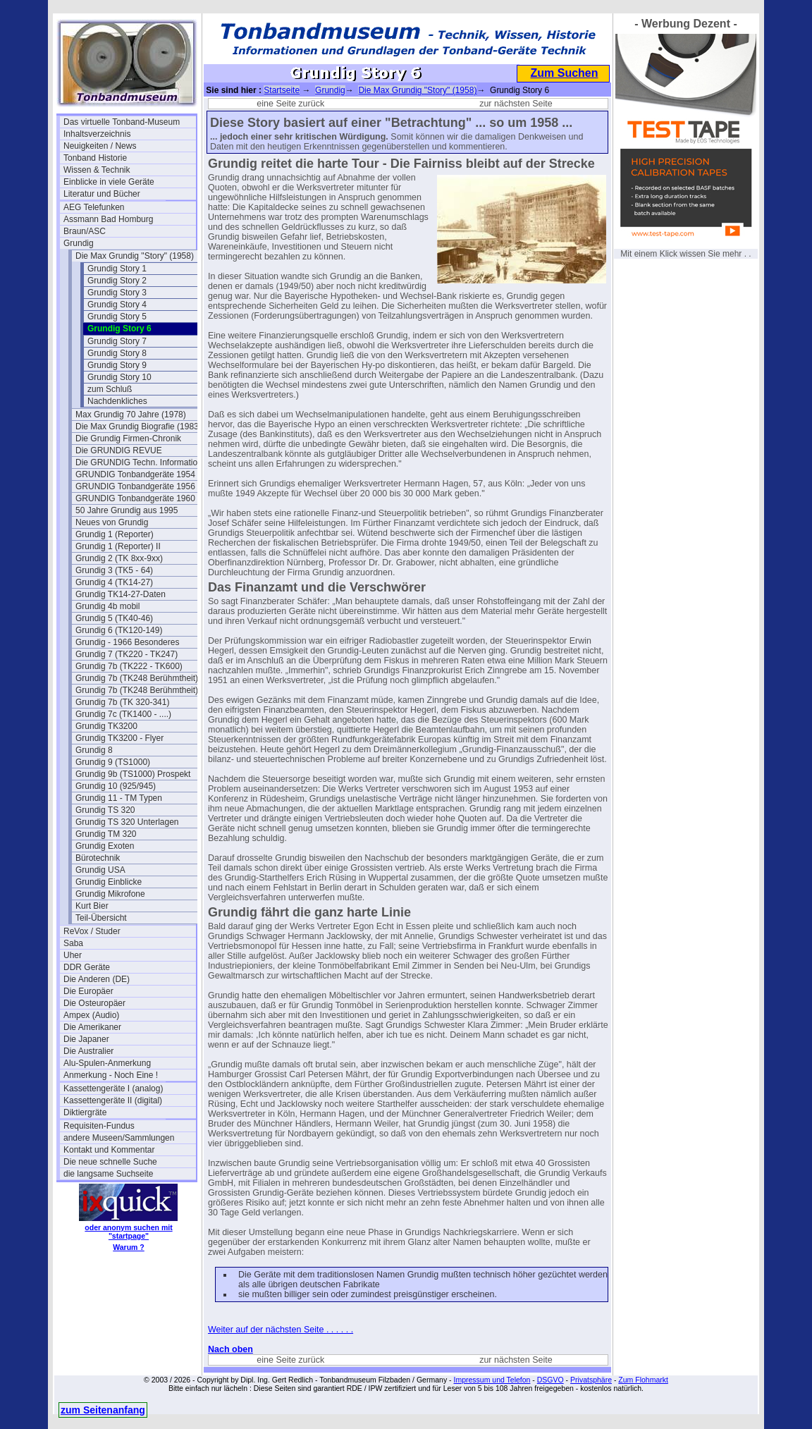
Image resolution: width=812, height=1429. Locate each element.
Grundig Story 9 (117, 365)
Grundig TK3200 (106, 726)
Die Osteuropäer (94, 1003)
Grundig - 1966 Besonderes (127, 642)
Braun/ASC (84, 231)
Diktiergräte (84, 1112)
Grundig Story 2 (117, 281)
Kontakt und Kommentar (108, 1150)
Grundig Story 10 (119, 377)
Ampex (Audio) (91, 1015)
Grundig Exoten (104, 846)
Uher (72, 955)
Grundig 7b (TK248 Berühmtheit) (136, 678)
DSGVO (550, 1379)
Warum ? (128, 1247)
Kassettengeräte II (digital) (112, 1100)
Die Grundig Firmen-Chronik (128, 438)
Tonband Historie (95, 158)
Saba (73, 943)
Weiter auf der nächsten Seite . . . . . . (280, 1330)
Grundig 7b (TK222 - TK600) (129, 666)
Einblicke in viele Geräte (108, 182)
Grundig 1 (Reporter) (114, 534)
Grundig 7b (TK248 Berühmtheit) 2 (140, 690)
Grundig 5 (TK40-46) (114, 618)
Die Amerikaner (92, 1027)
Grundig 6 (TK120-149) (118, 630)
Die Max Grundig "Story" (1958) (134, 256)
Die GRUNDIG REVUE (118, 450)
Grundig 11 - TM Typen (118, 798)
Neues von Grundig (111, 522)
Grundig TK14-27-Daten (120, 594)
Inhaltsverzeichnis (96, 134)
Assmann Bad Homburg (108, 219)
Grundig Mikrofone (110, 894)
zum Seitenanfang (103, 1410)
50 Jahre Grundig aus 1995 (126, 510)
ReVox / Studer (92, 931)
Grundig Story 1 (117, 269)
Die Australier (88, 1051)
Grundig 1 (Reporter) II (118, 546)
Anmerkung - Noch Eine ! (110, 1075)
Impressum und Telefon (491, 1379)
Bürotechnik (97, 858)
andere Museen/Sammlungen (118, 1138)
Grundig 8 (94, 750)
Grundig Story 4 (117, 304)
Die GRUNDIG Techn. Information (138, 462)
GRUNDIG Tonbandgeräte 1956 (135, 486)
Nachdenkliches (117, 401)
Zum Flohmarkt (643, 1379)
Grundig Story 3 (117, 293)
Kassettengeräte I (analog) (113, 1088)
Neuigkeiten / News (99, 146)
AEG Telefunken (94, 207)
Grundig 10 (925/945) (115, 786)
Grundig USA (100, 870)
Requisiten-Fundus (99, 1126)
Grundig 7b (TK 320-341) (122, 702)
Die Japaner (86, 1039)
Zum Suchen (564, 73)
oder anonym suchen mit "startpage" (128, 1231)
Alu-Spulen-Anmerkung (107, 1063)
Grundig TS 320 (105, 810)
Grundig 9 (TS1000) (112, 762)
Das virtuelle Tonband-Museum (121, 122)
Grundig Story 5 (117, 316)
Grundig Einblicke (108, 882)
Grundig (78, 243)
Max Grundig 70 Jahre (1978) (130, 414)
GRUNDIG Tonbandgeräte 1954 (135, 474)
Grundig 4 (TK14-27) (114, 582)
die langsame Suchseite (108, 1174)
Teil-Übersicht (101, 918)
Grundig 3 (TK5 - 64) (114, 570)
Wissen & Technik (96, 170)
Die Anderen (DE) (96, 979)
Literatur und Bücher (101, 194)
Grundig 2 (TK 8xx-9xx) (119, 558)
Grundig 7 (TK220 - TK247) (126, 654)
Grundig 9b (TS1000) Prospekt (132, 774)
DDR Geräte (86, 967)
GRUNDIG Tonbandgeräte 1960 (135, 498)
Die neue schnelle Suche (110, 1162)
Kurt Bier (92, 906)
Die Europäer (88, 991)
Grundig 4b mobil (107, 606)
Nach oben (230, 1349)
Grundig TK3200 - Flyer (119, 738)
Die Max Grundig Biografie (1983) (138, 426)
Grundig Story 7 (117, 341)
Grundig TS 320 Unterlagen (127, 822)
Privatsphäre (591, 1379)
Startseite (282, 90)
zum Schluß (109, 389)
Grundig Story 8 (117, 353)
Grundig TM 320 (106, 834)
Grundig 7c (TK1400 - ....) (123, 714)
